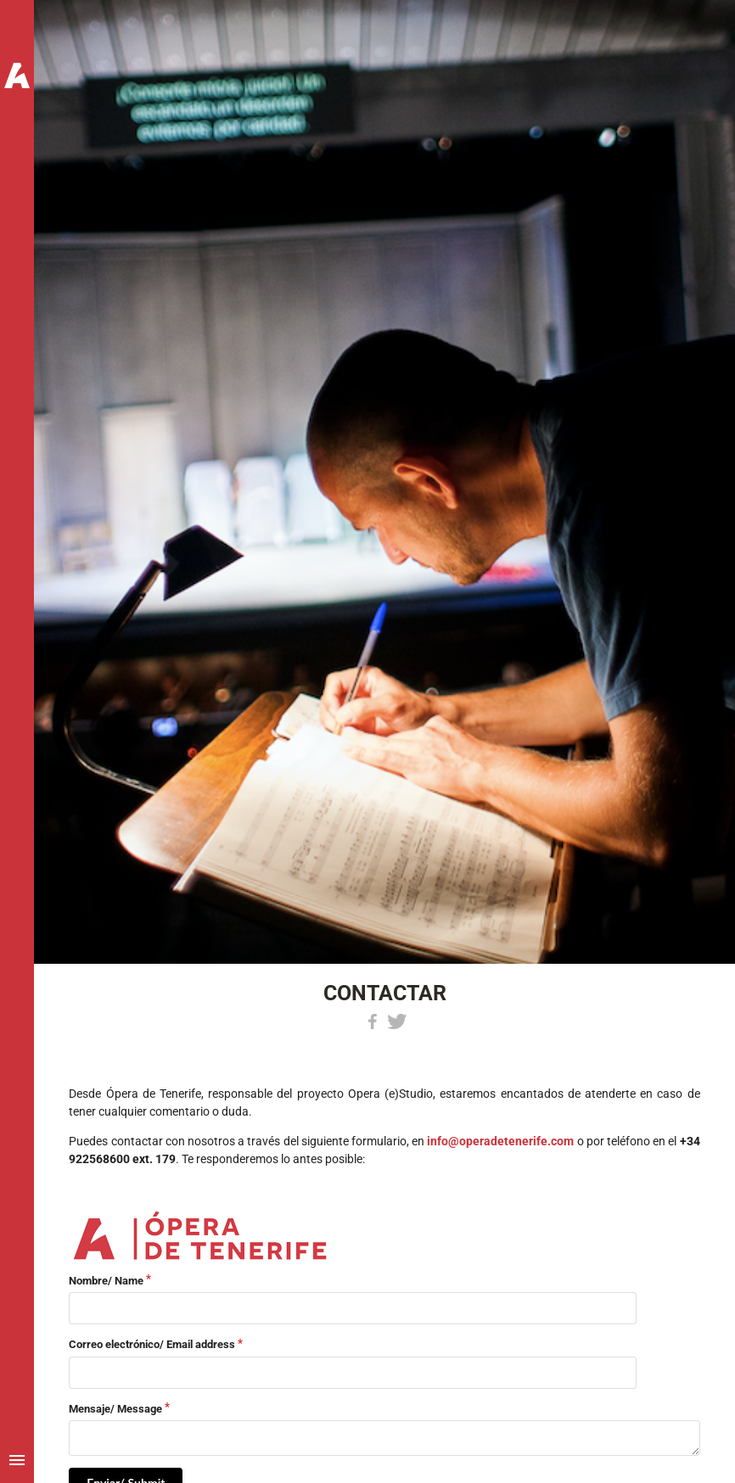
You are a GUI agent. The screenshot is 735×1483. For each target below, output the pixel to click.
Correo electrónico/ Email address (152, 1344)
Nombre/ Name (106, 1280)
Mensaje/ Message (115, 1408)
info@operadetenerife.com (500, 1141)
